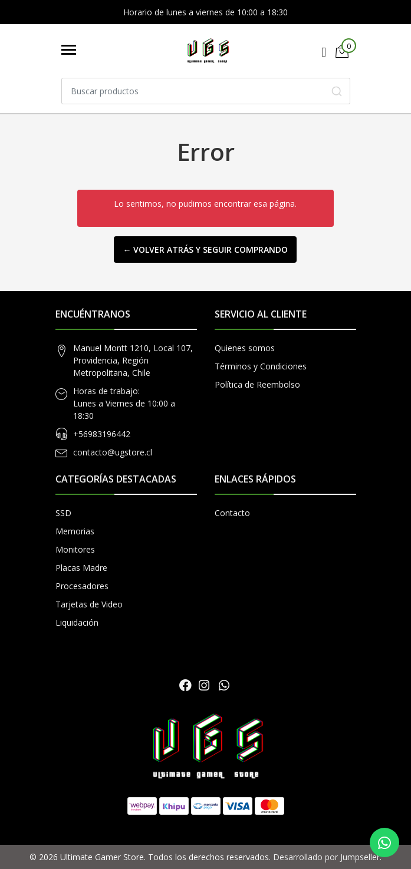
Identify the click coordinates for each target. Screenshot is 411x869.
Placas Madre (81, 567)
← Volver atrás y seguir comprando (205, 249)
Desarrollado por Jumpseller (326, 857)
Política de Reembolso (257, 384)
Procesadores (81, 586)
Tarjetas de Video (89, 604)
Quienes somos (245, 347)
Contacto (232, 512)
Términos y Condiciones (261, 366)
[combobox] (205, 91)
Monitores (75, 549)
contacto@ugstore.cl (112, 452)
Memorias (74, 531)
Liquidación (76, 622)
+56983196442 (101, 434)
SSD (63, 512)
